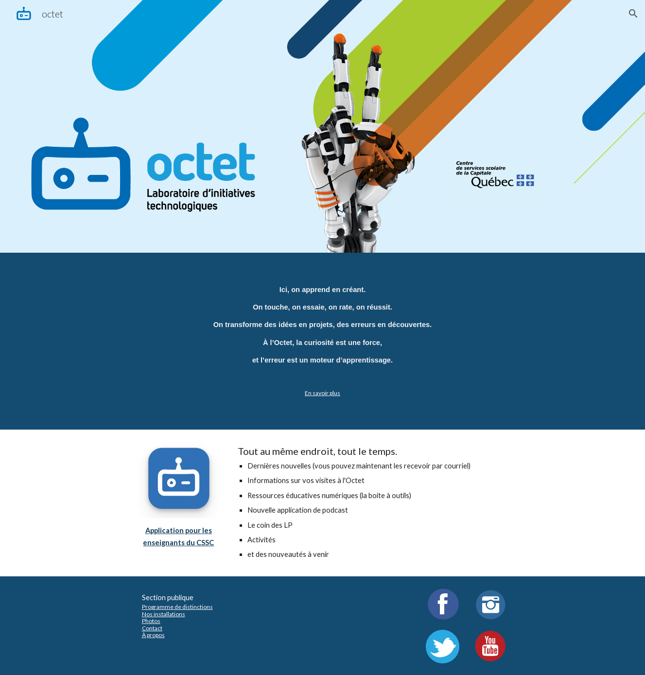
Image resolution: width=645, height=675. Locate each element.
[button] (633, 13)
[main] (322, 341)
